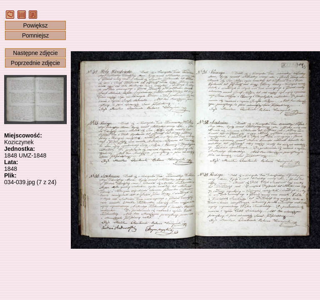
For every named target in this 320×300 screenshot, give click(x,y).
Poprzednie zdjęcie (35, 63)
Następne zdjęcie (35, 53)
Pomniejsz (35, 35)
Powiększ (35, 25)
